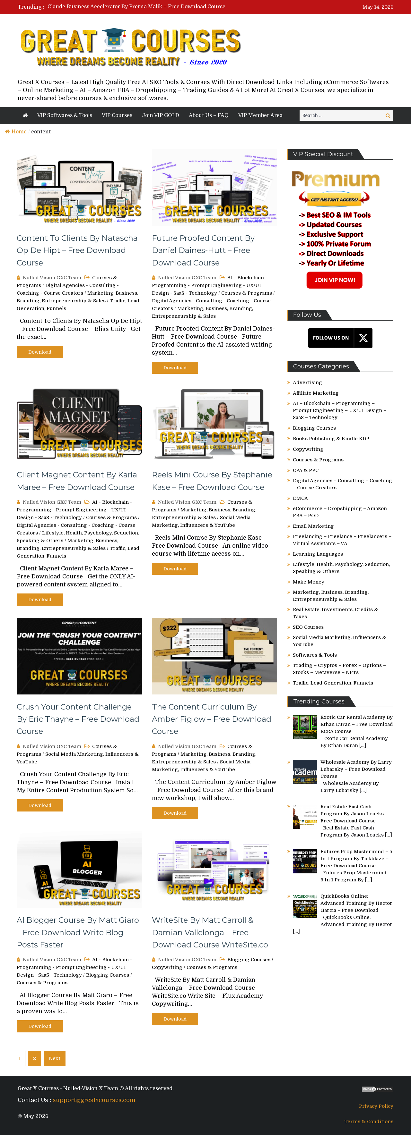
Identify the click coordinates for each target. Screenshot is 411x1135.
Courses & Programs (246, 293)
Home (16, 132)
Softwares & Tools (315, 655)
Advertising (307, 382)
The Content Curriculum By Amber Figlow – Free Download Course (211, 719)
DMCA (300, 498)
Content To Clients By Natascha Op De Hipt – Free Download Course (77, 250)
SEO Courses (308, 627)
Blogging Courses (107, 975)
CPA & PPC (306, 470)
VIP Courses (117, 115)
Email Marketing (313, 526)
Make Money (308, 582)
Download (39, 352)
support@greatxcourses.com (94, 1100)
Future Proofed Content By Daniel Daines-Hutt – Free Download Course (203, 250)
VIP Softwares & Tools (64, 115)
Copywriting (167, 967)
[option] (145, 6)
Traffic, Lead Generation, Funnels (333, 683)
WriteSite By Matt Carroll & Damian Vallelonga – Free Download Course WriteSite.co (210, 932)
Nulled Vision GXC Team (52, 278)
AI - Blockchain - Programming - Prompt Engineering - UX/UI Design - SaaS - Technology (209, 285)
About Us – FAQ (209, 115)
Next (54, 1058)
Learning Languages (318, 554)
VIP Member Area (260, 115)
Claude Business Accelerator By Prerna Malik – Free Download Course (136, 7)
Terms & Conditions (369, 1121)
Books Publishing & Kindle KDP (331, 438)
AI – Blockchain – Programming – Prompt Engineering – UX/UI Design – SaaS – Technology (339, 410)
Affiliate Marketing (316, 393)
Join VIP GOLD (160, 115)
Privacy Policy (376, 1106)
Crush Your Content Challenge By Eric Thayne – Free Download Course (78, 719)
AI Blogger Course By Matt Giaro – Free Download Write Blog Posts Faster (78, 932)
